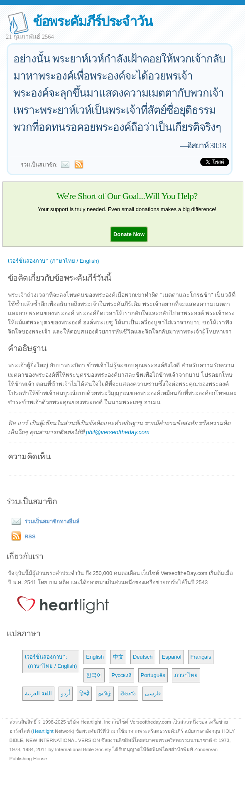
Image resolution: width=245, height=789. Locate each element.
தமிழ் (104, 693)
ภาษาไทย (186, 675)
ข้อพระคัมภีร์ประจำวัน (92, 21)
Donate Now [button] (129, 234)
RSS (30, 536)
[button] (129, 234)
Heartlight (43, 731)
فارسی (153, 693)
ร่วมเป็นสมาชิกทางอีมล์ (43, 521)
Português (153, 675)
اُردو (65, 693)
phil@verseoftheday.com (117, 432)
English (95, 657)
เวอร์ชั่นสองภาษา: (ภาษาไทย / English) (51, 661)
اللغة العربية (38, 693)
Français (201, 657)
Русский (121, 675)
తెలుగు (128, 693)
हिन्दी (84, 693)
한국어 (94, 675)
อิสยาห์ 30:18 (206, 145)
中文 (118, 657)
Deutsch (143, 657)
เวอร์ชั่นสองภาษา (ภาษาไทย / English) (53, 261)
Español (171, 657)
